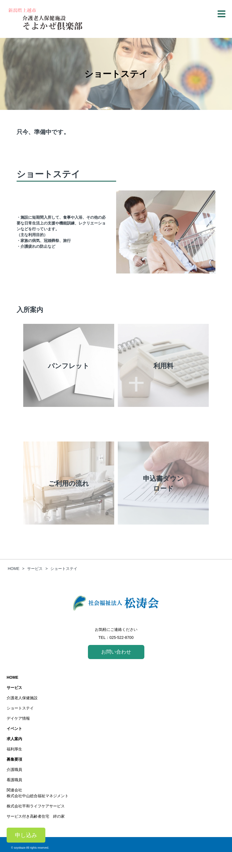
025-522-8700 (122, 637)
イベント (14, 728)
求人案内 (14, 739)
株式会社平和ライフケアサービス (36, 806)
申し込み (26, 835)
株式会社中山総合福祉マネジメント (38, 796)
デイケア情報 (20, 718)
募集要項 (14, 759)
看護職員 (14, 780)
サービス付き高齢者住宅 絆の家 (36, 816)
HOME (12, 677)
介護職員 (14, 769)
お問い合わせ (116, 652)
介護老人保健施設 (22, 698)
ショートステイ (20, 708)
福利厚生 (14, 749)
